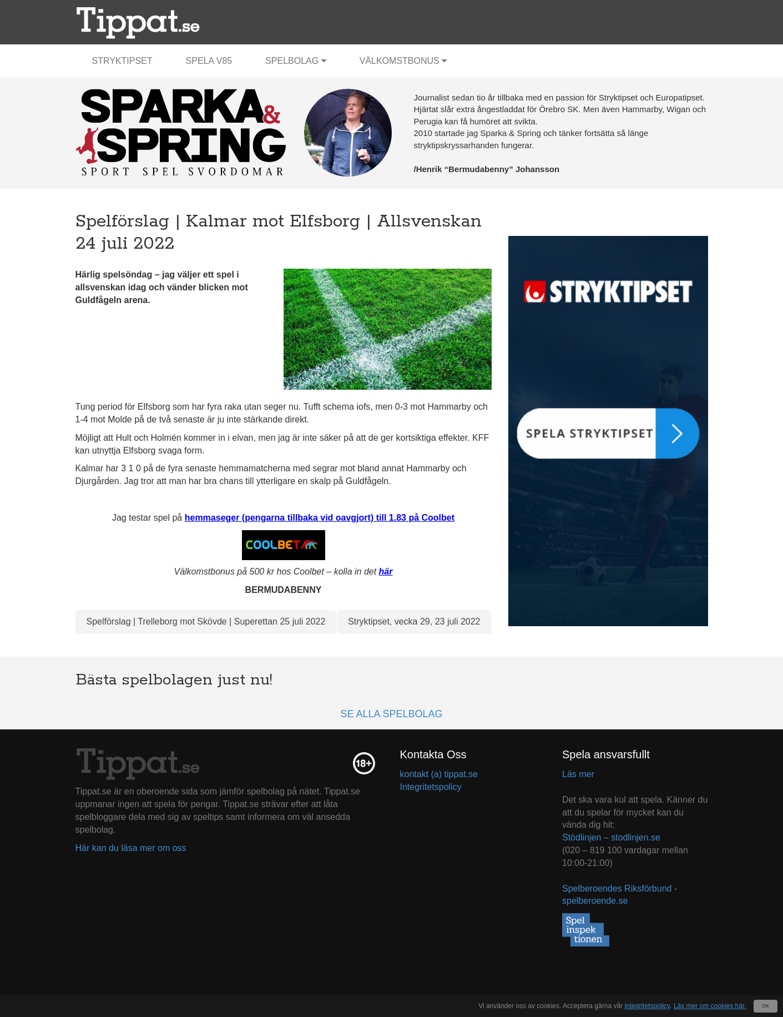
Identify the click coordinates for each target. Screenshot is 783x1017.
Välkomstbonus (403, 61)
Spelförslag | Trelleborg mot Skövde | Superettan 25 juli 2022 (206, 621)
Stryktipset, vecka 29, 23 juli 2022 (414, 621)
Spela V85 (209, 61)
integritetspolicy (647, 1006)
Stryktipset (122, 61)
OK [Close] (765, 1006)
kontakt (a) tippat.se (439, 774)
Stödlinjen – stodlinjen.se (611, 837)
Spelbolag (295, 61)
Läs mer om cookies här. (710, 1006)
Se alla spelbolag (391, 713)
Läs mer (578, 774)
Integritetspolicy (431, 787)
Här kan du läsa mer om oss (130, 848)
